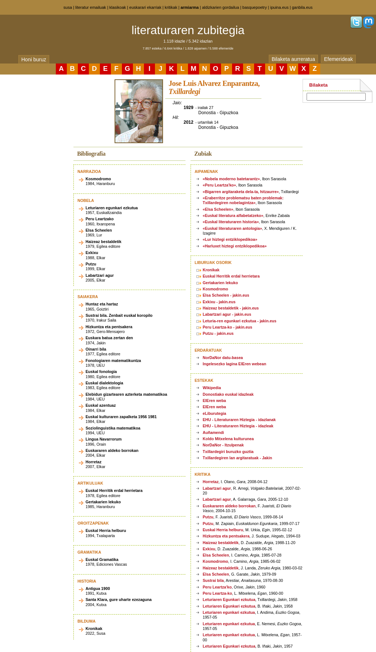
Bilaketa (318, 85)
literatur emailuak (90, 7)
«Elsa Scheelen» (218, 209)
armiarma (190, 7)
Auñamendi (213, 432)
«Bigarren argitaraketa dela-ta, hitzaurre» (241, 191)
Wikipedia (212, 387)
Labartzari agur (217, 488)
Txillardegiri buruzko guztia (228, 451)
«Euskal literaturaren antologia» (232, 228)
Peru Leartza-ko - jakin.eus (227, 327)
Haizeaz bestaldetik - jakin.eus (231, 308)
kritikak (170, 7)
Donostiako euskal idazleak (228, 394)
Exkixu (209, 549)
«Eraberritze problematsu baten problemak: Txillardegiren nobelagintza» (243, 200)
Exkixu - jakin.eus (219, 302)
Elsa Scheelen (216, 555)
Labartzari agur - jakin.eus (227, 314)
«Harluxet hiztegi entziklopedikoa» (235, 246)
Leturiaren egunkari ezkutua (229, 612)
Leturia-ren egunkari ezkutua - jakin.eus (239, 321)
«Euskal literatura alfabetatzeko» (233, 215)
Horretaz (210, 481)
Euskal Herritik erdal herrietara (231, 276)
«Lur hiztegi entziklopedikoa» (230, 239)
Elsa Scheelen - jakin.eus (226, 295)
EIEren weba (214, 400)
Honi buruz (33, 59)
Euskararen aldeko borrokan (229, 506)
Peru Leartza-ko (217, 593)
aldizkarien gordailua (220, 7)
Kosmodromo (215, 289)
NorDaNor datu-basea (223, 357)
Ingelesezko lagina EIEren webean (234, 364)
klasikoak (117, 7)
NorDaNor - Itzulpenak (223, 445)
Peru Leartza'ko (217, 587)
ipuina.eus (279, 7)
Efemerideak (338, 59)
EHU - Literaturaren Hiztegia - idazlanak (239, 419)
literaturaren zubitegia (188, 30)
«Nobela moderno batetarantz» (231, 179)
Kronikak (211, 270)
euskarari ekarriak (145, 7)
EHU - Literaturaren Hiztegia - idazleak (238, 426)
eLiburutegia (214, 413)
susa (68, 7)
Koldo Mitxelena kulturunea (228, 439)
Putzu (208, 517)
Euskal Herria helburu (223, 530)
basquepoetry (254, 7)
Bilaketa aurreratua (293, 59)
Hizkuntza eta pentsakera (226, 536)
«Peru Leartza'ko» (219, 185)
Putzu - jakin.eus (218, 333)
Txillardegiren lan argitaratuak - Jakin (237, 458)
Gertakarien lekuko (220, 282)
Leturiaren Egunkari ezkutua (229, 599)
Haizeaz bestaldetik (221, 542)
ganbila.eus (302, 7)
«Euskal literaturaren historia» (231, 222)
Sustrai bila (213, 580)
